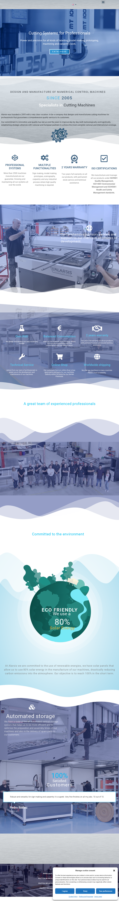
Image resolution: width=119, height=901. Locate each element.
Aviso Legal (98, 896)
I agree (65, 891)
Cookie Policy (73, 896)
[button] (114, 870)
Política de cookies (48, 892)
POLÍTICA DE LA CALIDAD (47, 887)
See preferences (105, 891)
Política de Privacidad (86, 896)
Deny (85, 891)
